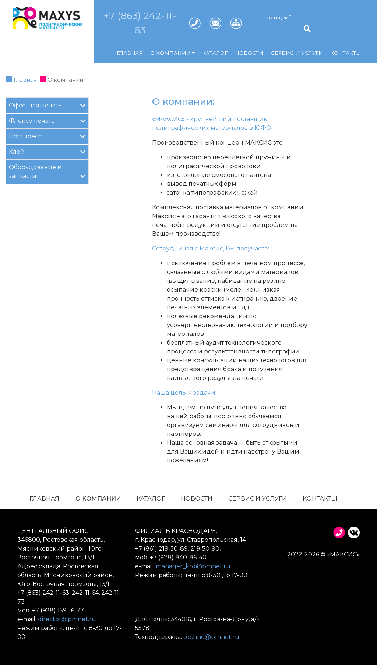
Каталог (215, 53)
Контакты (345, 53)
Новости (249, 53)
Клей (47, 151)
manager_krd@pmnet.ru (193, 566)
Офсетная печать (47, 105)
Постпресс (47, 136)
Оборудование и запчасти (47, 171)
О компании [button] (170, 53)
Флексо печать (47, 120)
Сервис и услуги (297, 53)
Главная (130, 53)
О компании (98, 498)
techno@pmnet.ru (211, 636)
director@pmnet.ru (67, 619)
